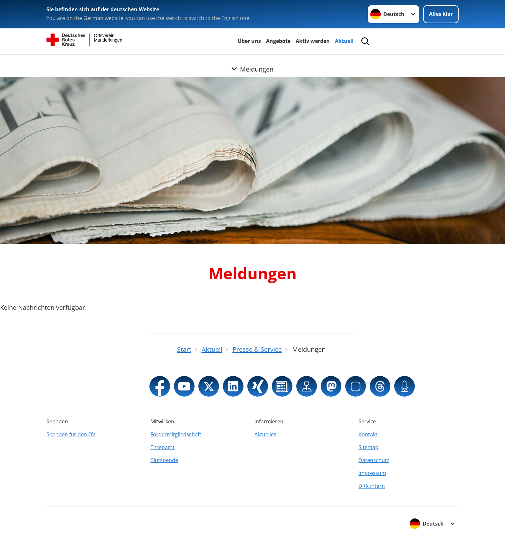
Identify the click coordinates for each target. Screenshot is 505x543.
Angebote (278, 40)
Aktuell (344, 40)
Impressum (372, 473)
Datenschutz (373, 460)
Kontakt (367, 434)
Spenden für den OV (70, 434)
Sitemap (368, 447)
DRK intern (371, 485)
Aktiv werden (313, 40)
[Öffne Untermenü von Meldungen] (252, 62)
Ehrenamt (162, 447)
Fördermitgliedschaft (175, 434)
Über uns (249, 40)
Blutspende (164, 460)
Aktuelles (265, 434)
